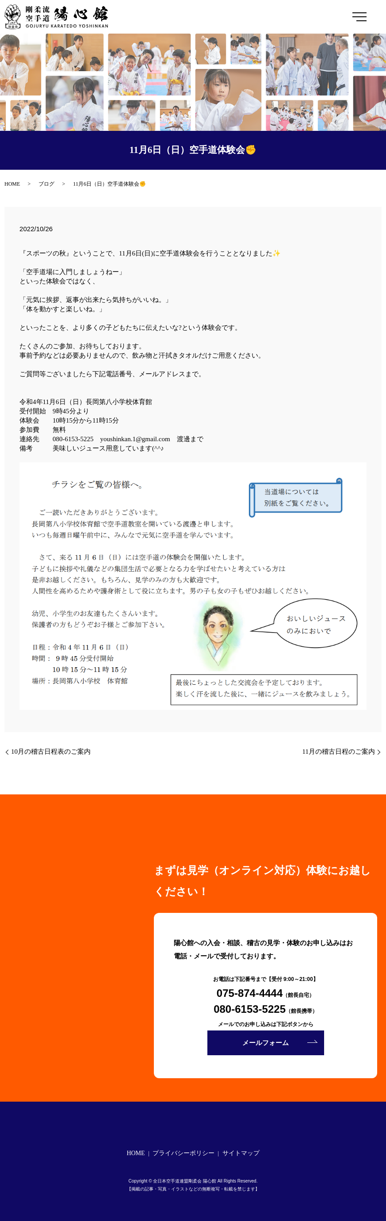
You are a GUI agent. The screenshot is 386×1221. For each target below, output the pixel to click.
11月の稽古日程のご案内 (338, 751)
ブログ (46, 184)
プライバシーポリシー (183, 1153)
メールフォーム (265, 1042)
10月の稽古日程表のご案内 (51, 751)
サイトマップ (241, 1153)
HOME (12, 184)
